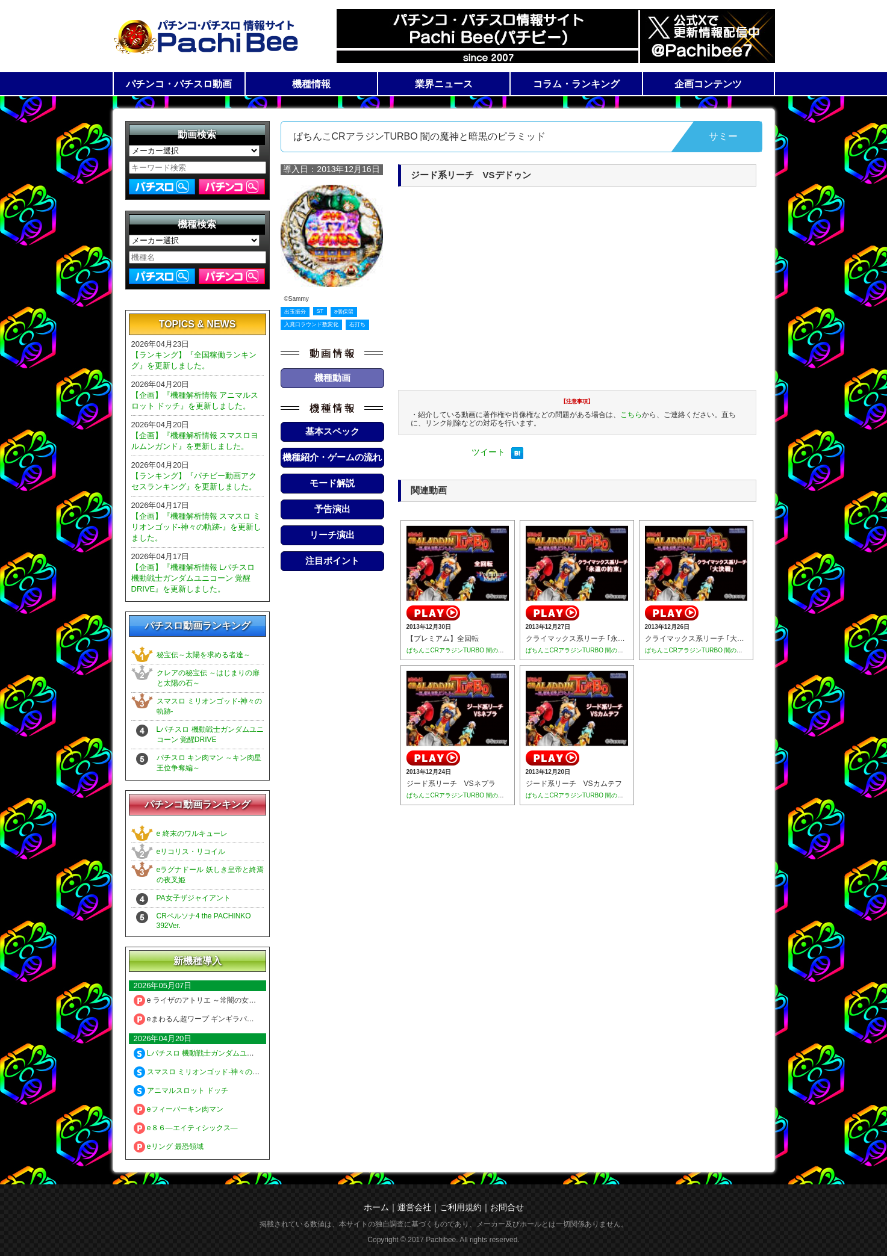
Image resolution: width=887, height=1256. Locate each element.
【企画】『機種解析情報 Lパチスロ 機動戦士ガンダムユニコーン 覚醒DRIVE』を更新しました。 (193, 578)
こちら (631, 414)
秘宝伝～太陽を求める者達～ (204, 655)
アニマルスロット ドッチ (181, 1090)
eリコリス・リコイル (191, 851)
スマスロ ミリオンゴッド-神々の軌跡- (202, 1072)
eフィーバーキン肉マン (178, 1109)
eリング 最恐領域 (169, 1146)
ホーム (376, 1207)
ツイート (488, 452)
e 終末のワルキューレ (192, 833)
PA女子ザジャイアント (194, 898)
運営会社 (414, 1207)
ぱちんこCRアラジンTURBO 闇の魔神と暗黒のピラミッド (485, 650)
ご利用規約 (461, 1207)
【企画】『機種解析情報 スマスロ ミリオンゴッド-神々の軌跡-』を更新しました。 (196, 527)
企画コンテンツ (708, 84)
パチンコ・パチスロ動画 (179, 84)
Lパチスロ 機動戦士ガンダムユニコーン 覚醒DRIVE (224, 1053)
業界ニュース (444, 84)
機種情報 (311, 84)
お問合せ (507, 1207)
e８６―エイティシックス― (186, 1128)
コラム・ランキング (576, 84)
